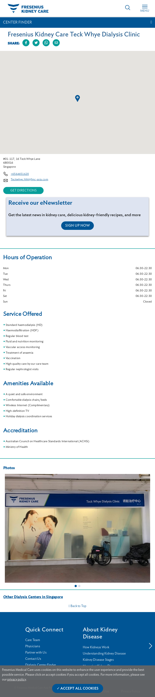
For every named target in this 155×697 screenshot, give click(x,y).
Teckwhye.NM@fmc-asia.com (29, 179)
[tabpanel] (77, 528)
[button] (77, 98)
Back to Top (77, 606)
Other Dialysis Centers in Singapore (33, 597)
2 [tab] (79, 586)
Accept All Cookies (79, 688)
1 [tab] (75, 586)
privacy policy (16, 679)
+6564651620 (20, 174)
